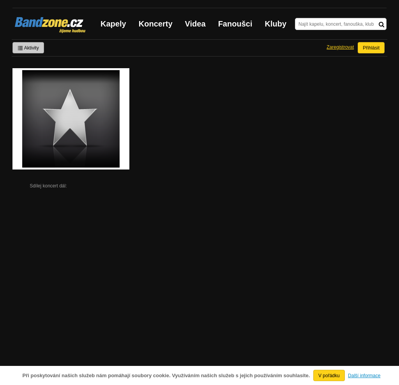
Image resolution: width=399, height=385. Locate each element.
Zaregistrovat (340, 47)
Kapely (113, 23)
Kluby (276, 23)
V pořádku (329, 375)
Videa (195, 23)
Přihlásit (371, 48)
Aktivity (28, 48)
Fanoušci (235, 23)
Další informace (364, 375)
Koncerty (156, 23)
